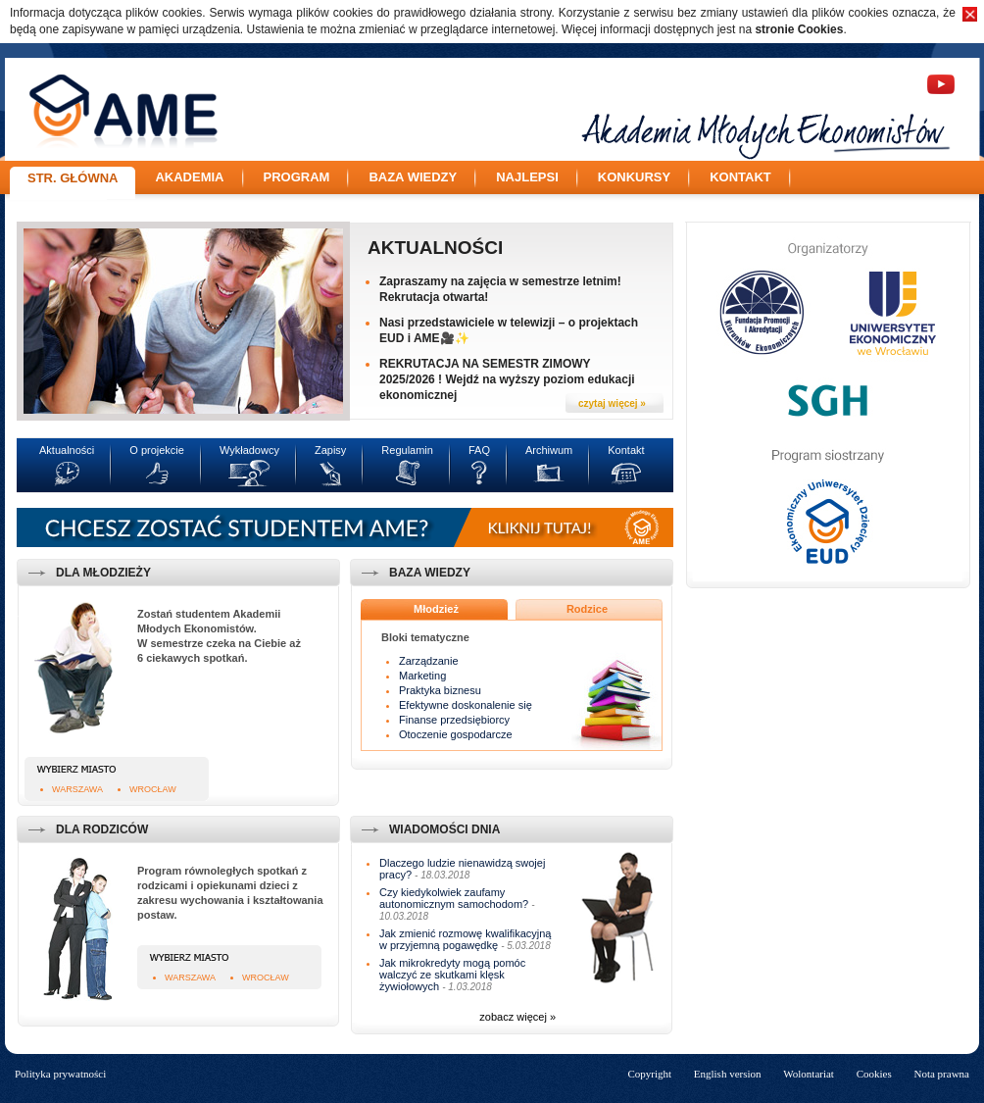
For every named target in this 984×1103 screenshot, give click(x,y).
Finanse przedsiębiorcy (454, 720)
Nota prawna (941, 1073)
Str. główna (72, 178)
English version (728, 1073)
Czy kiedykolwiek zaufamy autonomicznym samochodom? (453, 898)
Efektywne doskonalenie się (465, 705)
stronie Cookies (799, 29)
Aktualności (435, 247)
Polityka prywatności (60, 1073)
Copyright (649, 1073)
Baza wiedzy (413, 177)
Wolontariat (808, 1073)
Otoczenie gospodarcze (456, 734)
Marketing (422, 675)
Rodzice (587, 609)
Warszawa (77, 789)
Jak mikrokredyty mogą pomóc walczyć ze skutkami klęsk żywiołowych (452, 974)
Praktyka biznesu (440, 690)
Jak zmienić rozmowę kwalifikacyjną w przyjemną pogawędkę (465, 939)
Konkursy (634, 177)
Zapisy (330, 450)
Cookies (874, 1073)
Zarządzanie (429, 661)
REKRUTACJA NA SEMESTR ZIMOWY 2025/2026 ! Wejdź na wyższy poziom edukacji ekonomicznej (507, 379)
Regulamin (407, 450)
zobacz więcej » (517, 1017)
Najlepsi (527, 177)
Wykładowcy (249, 450)
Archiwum (548, 450)
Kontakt (740, 177)
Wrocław (152, 789)
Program (297, 177)
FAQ (479, 450)
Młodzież (436, 609)
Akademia (189, 177)
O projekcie (156, 450)
